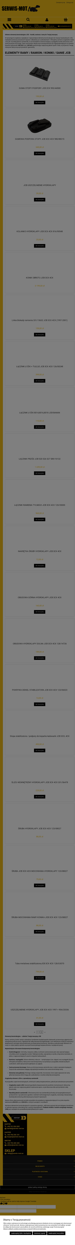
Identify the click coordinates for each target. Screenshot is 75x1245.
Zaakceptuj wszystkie (56, 1233)
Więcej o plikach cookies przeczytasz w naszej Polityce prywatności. (24, 1229)
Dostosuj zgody (39, 1233)
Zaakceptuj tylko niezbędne (21, 1233)
